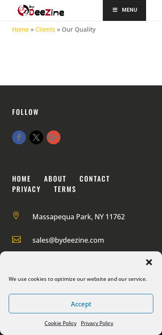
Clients (45, 29)
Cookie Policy (60, 323)
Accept (81, 303)
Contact (94, 178)
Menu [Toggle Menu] (124, 10)
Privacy (26, 189)
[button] (149, 262)
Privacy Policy (97, 323)
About (55, 178)
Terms (65, 189)
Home (20, 29)
